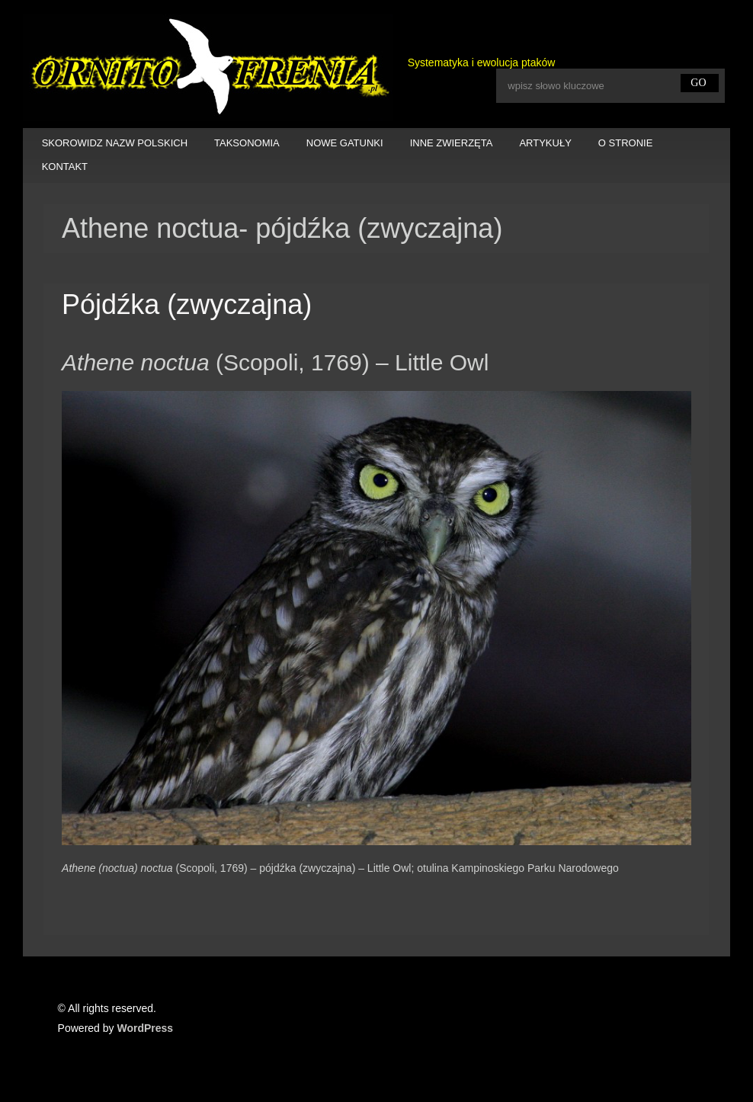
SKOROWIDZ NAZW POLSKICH (114, 143)
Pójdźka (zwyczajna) (187, 304)
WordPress (145, 1028)
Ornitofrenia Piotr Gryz (208, 67)
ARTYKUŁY (545, 143)
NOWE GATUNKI (344, 143)
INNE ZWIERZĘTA (451, 143)
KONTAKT (65, 166)
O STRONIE (625, 143)
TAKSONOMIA (247, 143)
